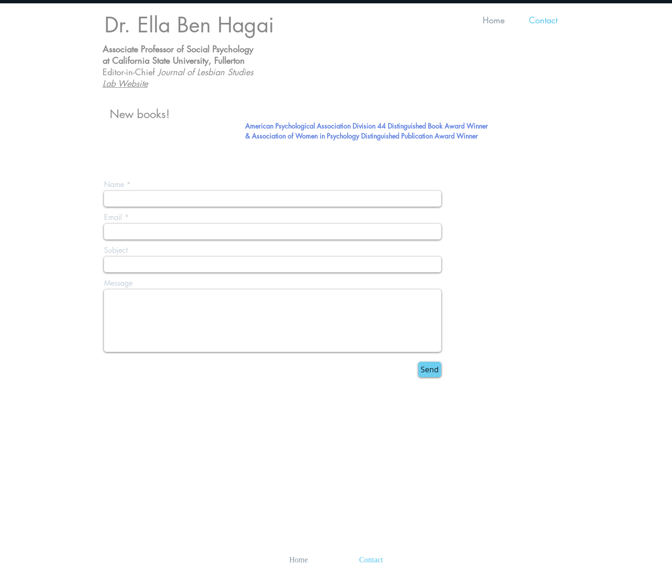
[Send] (429, 369)
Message (118, 283)
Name (114, 185)
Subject (116, 250)
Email (113, 217)
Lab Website (125, 83)
